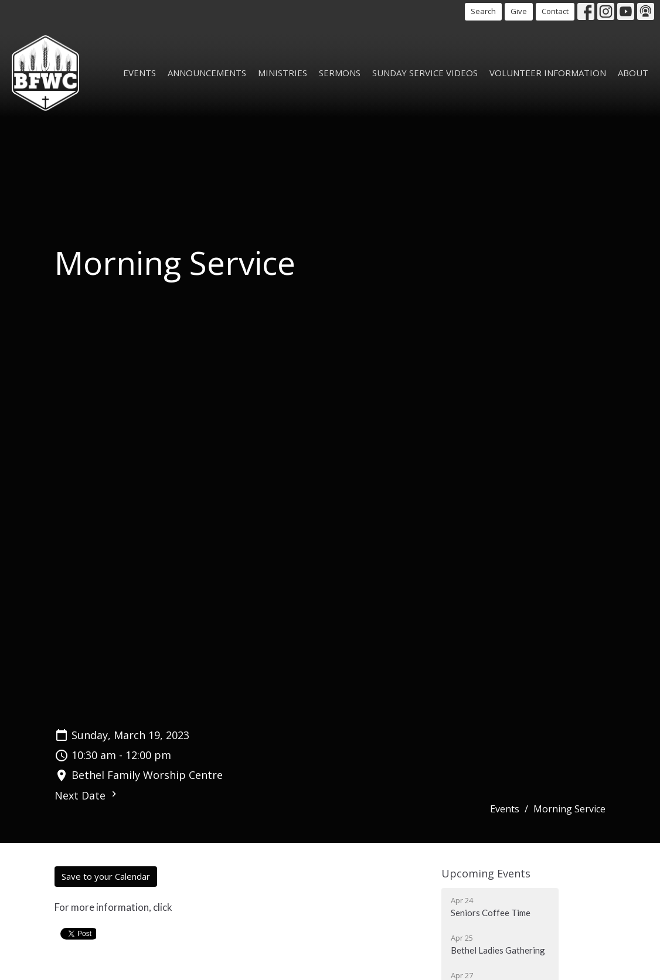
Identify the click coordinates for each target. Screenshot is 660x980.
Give (519, 11)
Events (139, 73)
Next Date (87, 795)
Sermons (339, 73)
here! (186, 907)
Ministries (282, 73)
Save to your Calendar (106, 876)
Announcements (207, 73)
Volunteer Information (547, 73)
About (633, 73)
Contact (555, 11)
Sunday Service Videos (425, 73)
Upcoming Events (485, 873)
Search (483, 11)
